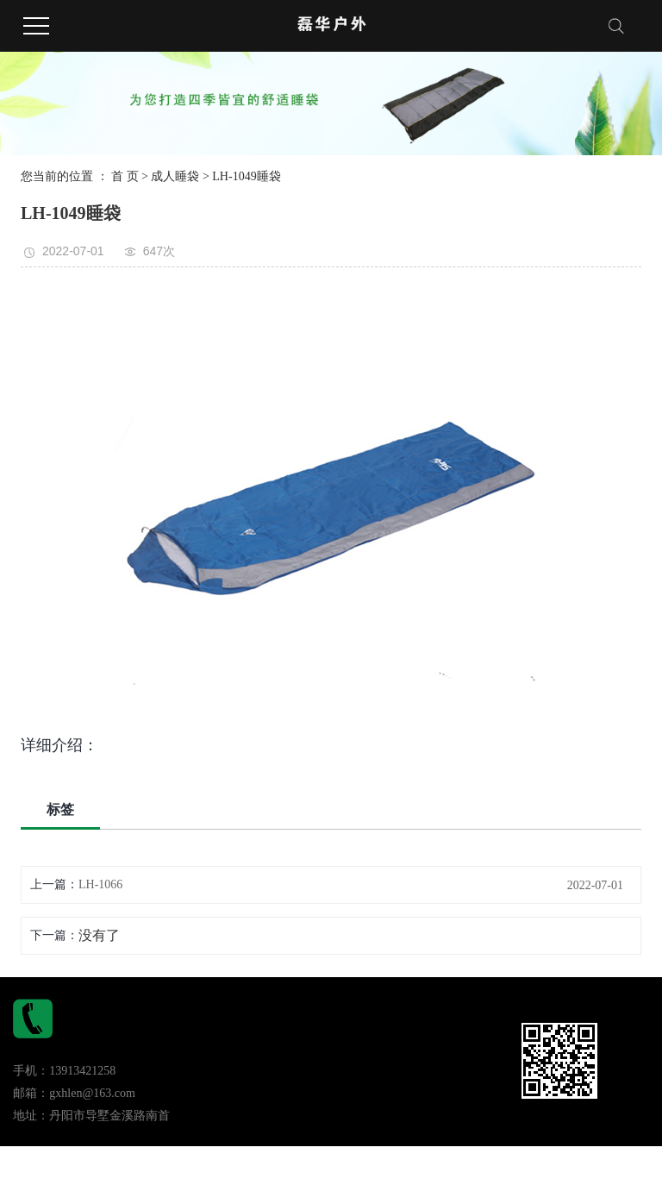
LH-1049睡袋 (246, 176)
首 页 (125, 176)
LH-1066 (100, 884)
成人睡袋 (175, 176)
